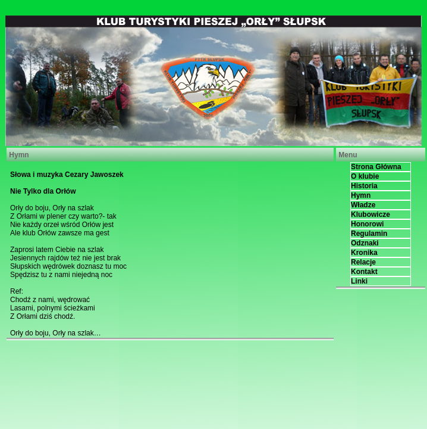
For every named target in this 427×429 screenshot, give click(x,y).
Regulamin (369, 233)
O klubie (365, 176)
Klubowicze (370, 214)
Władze (363, 205)
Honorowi (367, 224)
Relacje (363, 262)
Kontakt (364, 272)
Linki (359, 281)
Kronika (364, 252)
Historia (364, 186)
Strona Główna (376, 167)
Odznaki (365, 243)
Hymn (361, 195)
